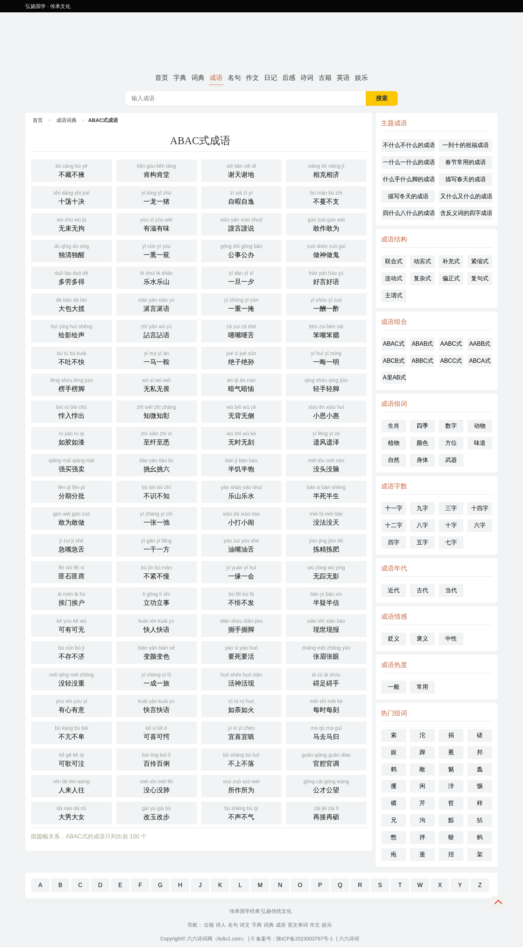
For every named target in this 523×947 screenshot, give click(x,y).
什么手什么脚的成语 (409, 179)
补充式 (451, 261)
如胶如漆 (71, 437)
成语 (216, 77)
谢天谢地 (241, 170)
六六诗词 (349, 939)
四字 (394, 542)
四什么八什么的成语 (409, 213)
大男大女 (71, 812)
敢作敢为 (326, 223)
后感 (288, 77)
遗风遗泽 (326, 437)
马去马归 (326, 732)
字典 (179, 77)
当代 (451, 590)
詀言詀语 (156, 330)
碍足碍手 (326, 678)
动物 (480, 426)
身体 (422, 460)
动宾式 (422, 261)
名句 (234, 77)
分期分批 (71, 491)
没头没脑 (326, 464)
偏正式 (451, 278)
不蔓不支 (326, 196)
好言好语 (326, 277)
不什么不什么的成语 (409, 145)
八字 (422, 525)
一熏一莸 (156, 250)
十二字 (393, 525)
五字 (422, 542)
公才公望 (326, 785)
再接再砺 (326, 812)
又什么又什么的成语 (466, 196)
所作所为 (241, 785)
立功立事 (156, 598)
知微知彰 (156, 411)
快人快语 (156, 625)
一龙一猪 (156, 196)
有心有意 (71, 705)
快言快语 (156, 705)
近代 (394, 590)
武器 (451, 460)
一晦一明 (326, 357)
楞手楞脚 (71, 384)
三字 (451, 508)
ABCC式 (451, 361)
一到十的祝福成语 (465, 145)
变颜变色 (156, 651)
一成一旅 (156, 678)
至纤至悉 (156, 437)
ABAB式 (422, 344)
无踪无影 (326, 571)
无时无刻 (241, 437)
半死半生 (326, 491)
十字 (451, 525)
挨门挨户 (71, 598)
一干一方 (156, 544)
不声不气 (241, 812)
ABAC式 (394, 344)
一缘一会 (241, 571)
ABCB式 (394, 361)
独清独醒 (71, 250)
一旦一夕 (241, 277)
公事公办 (241, 250)
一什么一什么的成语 (409, 162)
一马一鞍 (156, 357)
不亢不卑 (71, 732)
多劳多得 (71, 277)
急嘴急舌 (71, 544)
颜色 (422, 443)
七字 (451, 542)
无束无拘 (71, 223)
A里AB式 (394, 377)
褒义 (422, 638)
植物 (394, 443)
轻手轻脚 (326, 384)
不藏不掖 (71, 170)
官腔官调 (326, 759)
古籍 (325, 77)
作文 (252, 77)
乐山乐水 (241, 491)
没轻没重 (71, 678)
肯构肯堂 (156, 170)
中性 (451, 638)
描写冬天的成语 (408, 196)
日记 (270, 77)
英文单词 (298, 925)
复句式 (479, 278)
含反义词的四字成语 (466, 213)
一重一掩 (241, 304)
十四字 (479, 508)
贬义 (394, 638)
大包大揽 (71, 304)
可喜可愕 (156, 732)
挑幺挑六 (156, 464)
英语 (343, 77)
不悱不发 (241, 598)
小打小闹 (241, 517)
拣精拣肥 (326, 544)
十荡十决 (71, 196)
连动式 (393, 278)
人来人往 (71, 785)
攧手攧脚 (241, 625)
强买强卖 (71, 464)
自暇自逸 (241, 196)
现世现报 (326, 625)
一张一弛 (156, 517)
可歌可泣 (71, 759)
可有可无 (71, 625)
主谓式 (393, 295)
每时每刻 (326, 705)
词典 (197, 77)
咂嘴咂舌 (241, 330)
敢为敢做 (71, 517)
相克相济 (326, 170)
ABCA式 (480, 361)
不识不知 (156, 491)
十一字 (393, 508)
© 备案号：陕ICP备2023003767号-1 (292, 939)
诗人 (221, 925)
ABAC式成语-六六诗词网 (261, 41)
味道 (480, 443)
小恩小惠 (326, 411)
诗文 (245, 925)
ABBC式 (422, 361)
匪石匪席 (71, 571)
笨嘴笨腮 (326, 330)
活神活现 (241, 678)
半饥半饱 (241, 464)
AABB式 (480, 344)
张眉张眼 (326, 651)
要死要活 (241, 651)
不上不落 (241, 759)
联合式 (393, 261)
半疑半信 (326, 598)
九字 (422, 508)
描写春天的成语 (465, 179)
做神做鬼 (326, 250)
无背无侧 (241, 411)
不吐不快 (71, 357)
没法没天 (326, 517)
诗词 (306, 77)
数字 (451, 426)
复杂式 (422, 278)
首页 (161, 77)
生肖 (394, 426)
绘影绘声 (71, 330)
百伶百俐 (156, 759)
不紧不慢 (156, 571)
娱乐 (361, 77)
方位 (451, 443)
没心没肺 (156, 785)
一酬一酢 (326, 304)
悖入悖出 (71, 411)
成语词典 (66, 120)
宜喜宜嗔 (241, 732)
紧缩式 (479, 261)
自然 (394, 460)
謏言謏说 (241, 223)
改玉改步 (156, 812)
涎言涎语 (156, 304)
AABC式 (451, 344)
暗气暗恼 (241, 384)
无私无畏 (156, 384)
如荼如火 (241, 705)
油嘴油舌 (241, 544)
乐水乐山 (156, 277)
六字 (480, 525)
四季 (422, 426)
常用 (422, 687)
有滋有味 (156, 223)
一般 (394, 687)
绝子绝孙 (241, 357)
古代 (422, 590)
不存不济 (71, 651)
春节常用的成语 (465, 162)
